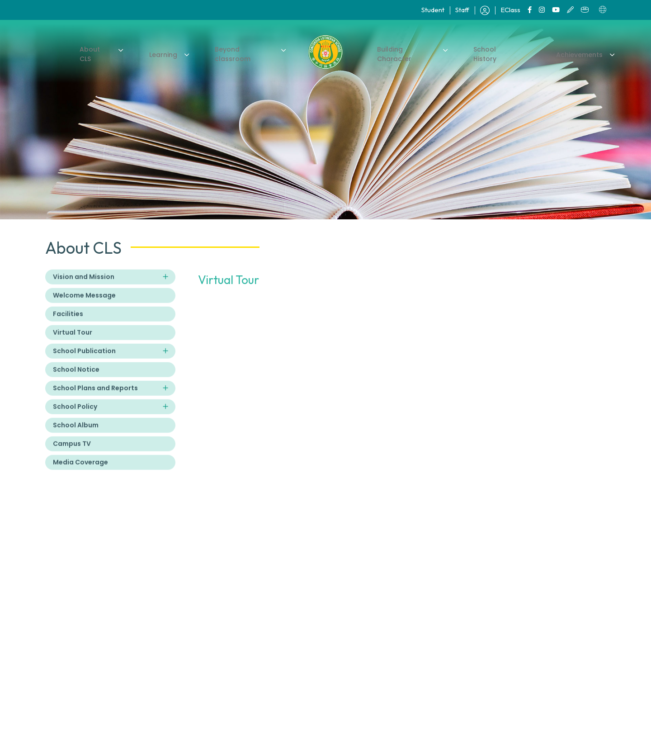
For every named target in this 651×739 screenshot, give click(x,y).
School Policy (75, 415)
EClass (510, 9)
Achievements (569, 53)
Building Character (405, 53)
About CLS (106, 53)
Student (432, 9)
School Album (76, 434)
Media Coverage (80, 471)
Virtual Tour (72, 341)
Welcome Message (84, 304)
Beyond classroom (244, 53)
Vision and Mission (83, 285)
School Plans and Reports (95, 397)
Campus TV (72, 452)
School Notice (76, 378)
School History (491, 53)
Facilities (68, 322)
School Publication (84, 360)
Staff (462, 9)
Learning (168, 53)
